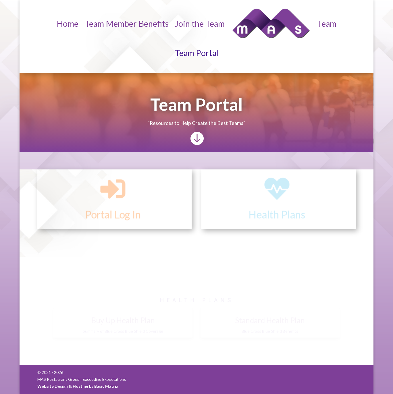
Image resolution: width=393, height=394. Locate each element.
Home (67, 23)
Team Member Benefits (127, 23)
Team (326, 23)
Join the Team (200, 23)
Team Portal (196, 53)
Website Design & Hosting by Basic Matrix (77, 386)
